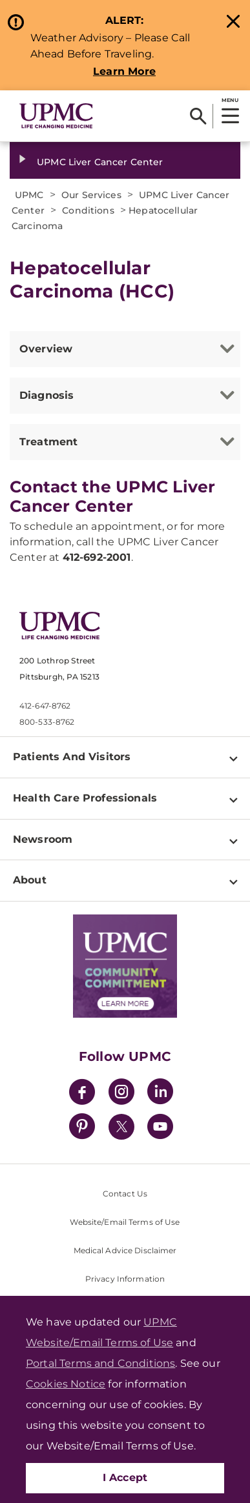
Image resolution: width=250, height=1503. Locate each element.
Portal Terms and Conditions (100, 1363)
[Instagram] (121, 1093)
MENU (230, 100)
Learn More (124, 71)
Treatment (48, 442)
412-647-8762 (44, 706)
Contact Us (125, 1193)
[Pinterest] (82, 1128)
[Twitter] (121, 1127)
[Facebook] (82, 1093)
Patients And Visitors (71, 757)
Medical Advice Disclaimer (125, 1250)
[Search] (198, 116)
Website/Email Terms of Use (125, 1222)
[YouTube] (160, 1128)
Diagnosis (46, 395)
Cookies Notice (65, 1384)
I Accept (125, 1477)
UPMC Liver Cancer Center (100, 162)
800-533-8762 (46, 722)
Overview (45, 349)
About (30, 880)
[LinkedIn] (160, 1093)
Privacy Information (125, 1279)
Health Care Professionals (85, 798)
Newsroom (42, 839)
